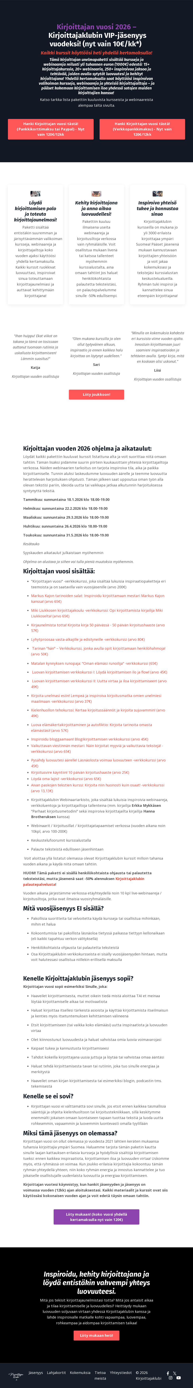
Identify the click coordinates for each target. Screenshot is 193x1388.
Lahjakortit (56, 1372)
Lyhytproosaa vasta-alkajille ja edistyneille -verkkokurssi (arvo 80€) (88, 639)
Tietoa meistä (100, 1375)
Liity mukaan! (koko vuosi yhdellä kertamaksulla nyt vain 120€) (96, 1217)
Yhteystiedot (121, 1372)
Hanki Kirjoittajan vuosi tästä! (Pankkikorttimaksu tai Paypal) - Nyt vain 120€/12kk (51, 129)
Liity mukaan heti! (96, 1335)
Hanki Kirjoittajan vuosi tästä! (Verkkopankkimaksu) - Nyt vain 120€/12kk (142, 129)
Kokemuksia (80, 1372)
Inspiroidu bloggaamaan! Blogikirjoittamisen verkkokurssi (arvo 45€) (89, 739)
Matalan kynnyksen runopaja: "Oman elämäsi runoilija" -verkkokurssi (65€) (94, 663)
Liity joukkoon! (96, 394)
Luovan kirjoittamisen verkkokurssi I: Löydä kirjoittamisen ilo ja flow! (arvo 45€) (99, 672)
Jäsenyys (36, 1372)
